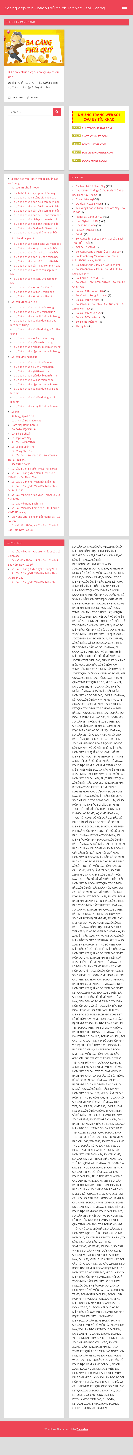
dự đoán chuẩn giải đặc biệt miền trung (37, 364)
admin (34, 115)
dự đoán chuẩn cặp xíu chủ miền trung (37, 369)
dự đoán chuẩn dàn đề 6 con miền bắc (36, 224)
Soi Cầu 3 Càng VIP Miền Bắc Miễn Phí (33, 499)
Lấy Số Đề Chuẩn (21, 451)
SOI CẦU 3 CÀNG (21, 482)
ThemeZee (82, 1447)
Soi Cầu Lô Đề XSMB (23, 460)
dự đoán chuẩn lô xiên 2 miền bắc (34, 305)
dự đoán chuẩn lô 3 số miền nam (33, 397)
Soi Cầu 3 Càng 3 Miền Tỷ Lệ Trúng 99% (34, 486)
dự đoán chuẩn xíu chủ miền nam (34, 384)
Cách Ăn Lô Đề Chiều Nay (26, 438)
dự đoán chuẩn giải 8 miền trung (33, 360)
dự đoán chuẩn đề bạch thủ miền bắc (36, 237)
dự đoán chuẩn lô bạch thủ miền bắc (35, 266)
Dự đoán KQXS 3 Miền (24, 447)
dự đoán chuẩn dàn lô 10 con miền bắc (37, 283)
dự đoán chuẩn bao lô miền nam (33, 380)
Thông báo (82, 344)
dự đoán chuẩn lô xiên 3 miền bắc (34, 309)
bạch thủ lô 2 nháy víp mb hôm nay (34, 211)
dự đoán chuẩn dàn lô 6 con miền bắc (36, 274)
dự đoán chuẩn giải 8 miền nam (32, 389)
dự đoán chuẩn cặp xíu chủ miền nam (36, 402)
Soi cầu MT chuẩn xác (24, 319)
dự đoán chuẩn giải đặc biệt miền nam (36, 393)
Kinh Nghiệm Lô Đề (22, 434)
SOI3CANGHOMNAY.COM (97, 170)
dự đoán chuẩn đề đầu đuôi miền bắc (36, 246)
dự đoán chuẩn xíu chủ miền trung (34, 329)
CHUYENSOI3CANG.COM (97, 146)
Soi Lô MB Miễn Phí (22, 464)
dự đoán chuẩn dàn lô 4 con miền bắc (36, 270)
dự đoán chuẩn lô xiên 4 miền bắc (34, 314)
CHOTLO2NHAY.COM (95, 154)
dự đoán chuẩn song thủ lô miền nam (36, 424)
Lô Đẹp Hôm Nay (21, 456)
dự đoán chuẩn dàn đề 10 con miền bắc (37, 233)
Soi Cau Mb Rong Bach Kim (27, 521)
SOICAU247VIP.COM (94, 162)
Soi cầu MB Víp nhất (23, 256)
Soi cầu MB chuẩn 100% (25, 205)
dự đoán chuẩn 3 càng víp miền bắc (35, 215)
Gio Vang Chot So (21, 469)
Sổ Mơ (15, 429)
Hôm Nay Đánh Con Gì (24, 442)
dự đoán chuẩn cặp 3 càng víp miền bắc (37, 261)
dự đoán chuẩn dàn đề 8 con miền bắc (36, 228)
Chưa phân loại (85, 217)
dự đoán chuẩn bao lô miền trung (34, 325)
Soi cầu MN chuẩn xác (24, 374)
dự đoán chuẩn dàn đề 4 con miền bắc (36, 219)
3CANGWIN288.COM (94, 178)
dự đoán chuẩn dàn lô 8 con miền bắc (36, 279)
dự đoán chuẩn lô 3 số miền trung (34, 356)
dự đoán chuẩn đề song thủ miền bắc (36, 241)
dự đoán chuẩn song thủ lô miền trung (37, 334)
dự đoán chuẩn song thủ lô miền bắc (35, 250)
